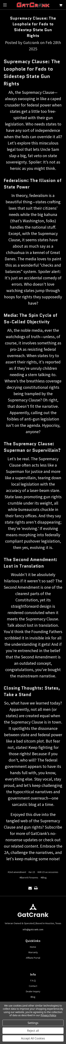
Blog (33, 996)
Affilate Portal (33, 957)
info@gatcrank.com (33, 929)
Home (33, 946)
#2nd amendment (17, 872)
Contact (33, 986)
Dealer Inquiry (33, 991)
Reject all (33, 1031)
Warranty (33, 952)
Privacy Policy (48, 1015)
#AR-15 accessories (47, 872)
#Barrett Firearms (29, 877)
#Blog (44, 877)
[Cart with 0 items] (60, 6)
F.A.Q (33, 980)
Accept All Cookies (33, 1038)
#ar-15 (32, 872)
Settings (33, 1023)
